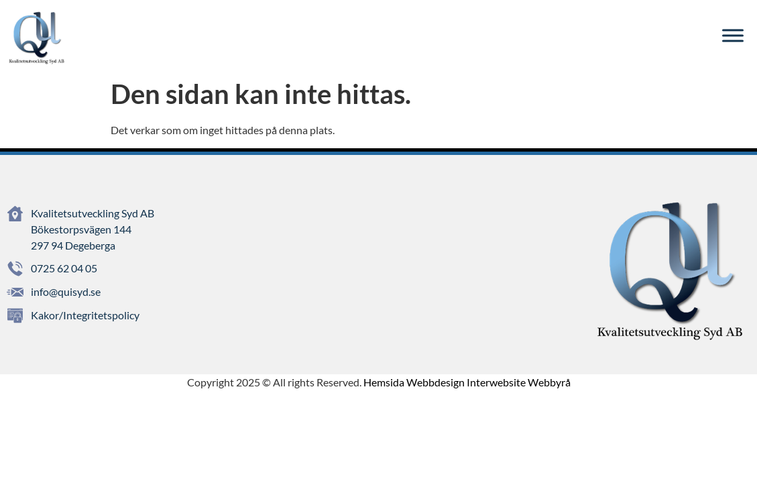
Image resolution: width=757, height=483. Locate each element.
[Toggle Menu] (733, 36)
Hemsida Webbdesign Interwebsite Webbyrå (467, 382)
